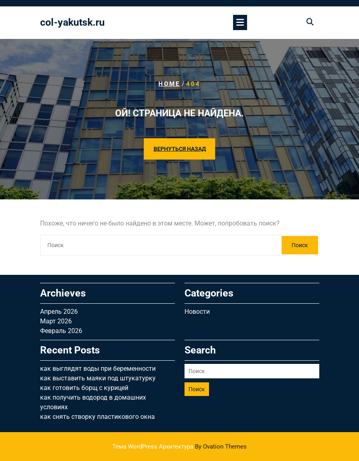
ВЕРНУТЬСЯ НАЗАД (180, 149)
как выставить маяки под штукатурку (98, 378)
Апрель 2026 (59, 311)
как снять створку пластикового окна (97, 416)
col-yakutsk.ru (72, 22)
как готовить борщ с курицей (84, 388)
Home (169, 83)
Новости (197, 311)
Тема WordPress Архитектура (179, 446)
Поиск (300, 245)
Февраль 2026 (61, 331)
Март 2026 (56, 321)
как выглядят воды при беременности (98, 368)
